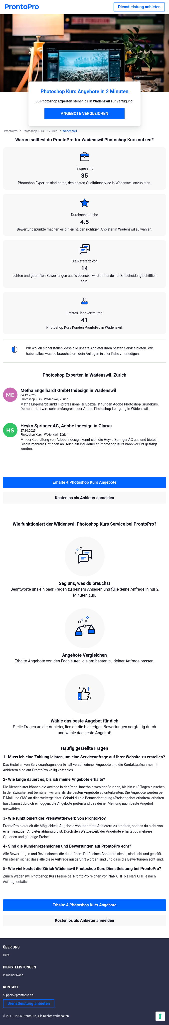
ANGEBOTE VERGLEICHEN (84, 113)
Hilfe (6, 955)
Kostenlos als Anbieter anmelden (84, 497)
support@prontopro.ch (18, 995)
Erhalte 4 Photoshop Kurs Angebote (85, 482)
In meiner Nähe (13, 975)
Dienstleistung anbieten (139, 6)
